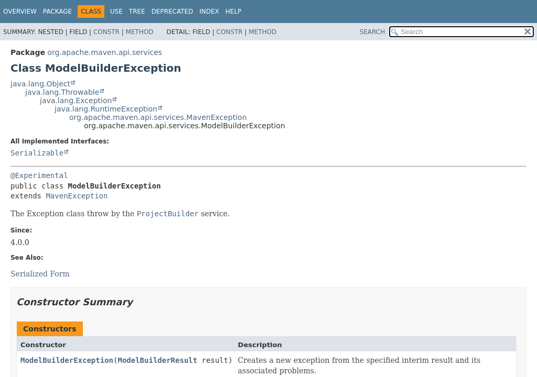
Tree (137, 11)
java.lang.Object (40, 84)
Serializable (36, 153)
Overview (20, 11)
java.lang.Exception (76, 100)
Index (209, 11)
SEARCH (372, 32)
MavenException (77, 196)
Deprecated (173, 11)
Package (57, 11)
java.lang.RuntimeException (106, 109)
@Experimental (39, 175)
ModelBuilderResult (157, 360)
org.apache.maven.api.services (104, 52)
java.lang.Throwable (62, 92)
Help (233, 11)
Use (116, 11)
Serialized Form (40, 274)
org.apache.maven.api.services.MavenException (158, 117)
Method (140, 32)
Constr (106, 32)
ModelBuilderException (66, 360)
